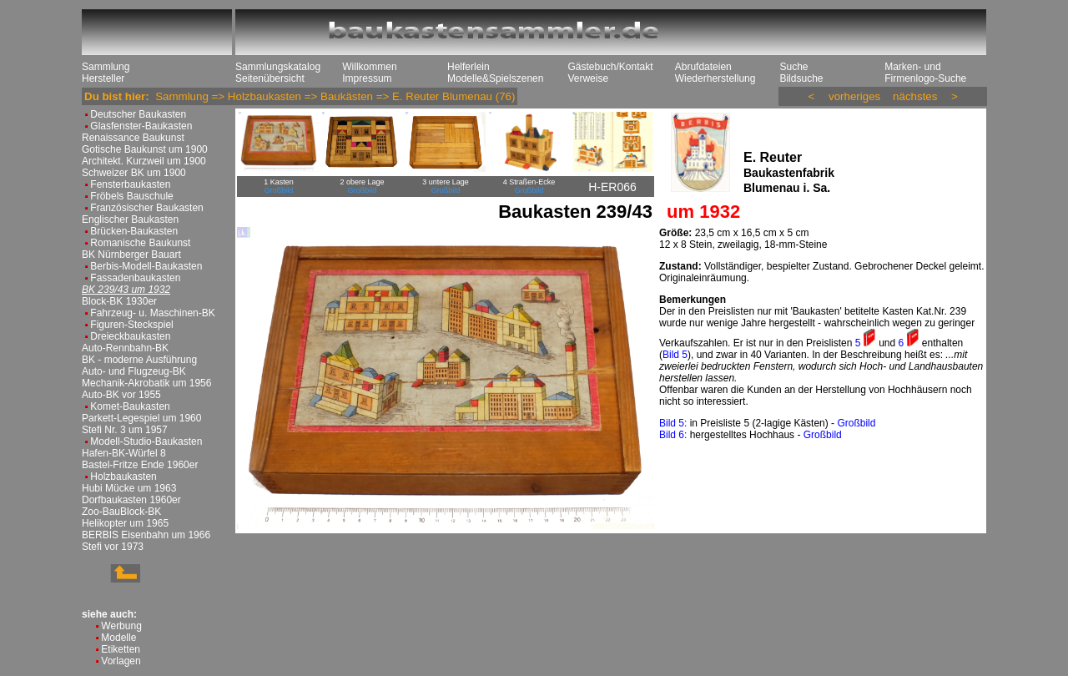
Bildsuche (801, 78)
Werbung (121, 626)
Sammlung (105, 67)
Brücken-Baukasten (134, 231)
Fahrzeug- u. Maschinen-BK (152, 313)
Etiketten (120, 649)
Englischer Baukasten (130, 219)
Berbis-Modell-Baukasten (146, 266)
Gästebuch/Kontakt (609, 67)
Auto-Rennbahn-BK (125, 348)
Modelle (118, 637)
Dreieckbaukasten (130, 336)
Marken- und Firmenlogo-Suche (925, 72)
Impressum (366, 78)
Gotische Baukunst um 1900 (145, 149)
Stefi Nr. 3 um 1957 (125, 430)
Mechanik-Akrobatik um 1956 (146, 383)
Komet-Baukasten (129, 406)
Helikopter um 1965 (125, 523)
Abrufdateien (703, 67)
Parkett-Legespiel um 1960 (141, 418)
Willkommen (369, 67)
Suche (793, 67)
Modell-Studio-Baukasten (146, 441)
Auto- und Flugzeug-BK (134, 371)
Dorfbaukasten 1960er (131, 500)
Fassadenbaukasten (135, 278)
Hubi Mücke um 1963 (129, 488)
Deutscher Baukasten (138, 114)
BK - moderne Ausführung (139, 360)
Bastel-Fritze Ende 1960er (140, 465)
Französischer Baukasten (146, 208)
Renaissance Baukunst (133, 138)
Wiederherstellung (715, 78)
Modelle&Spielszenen (495, 78)
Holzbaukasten (123, 476)
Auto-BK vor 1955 (121, 395)
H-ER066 (612, 187)
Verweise (587, 78)
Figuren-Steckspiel (131, 324)
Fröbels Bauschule (131, 196)
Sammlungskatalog (277, 67)
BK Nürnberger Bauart (131, 254)
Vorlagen (120, 661)
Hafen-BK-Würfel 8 (124, 453)
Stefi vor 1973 (113, 546)
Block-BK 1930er (119, 301)
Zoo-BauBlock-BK (121, 511)
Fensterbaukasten (130, 184)
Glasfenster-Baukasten (141, 126)
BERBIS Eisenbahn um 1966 (146, 535)
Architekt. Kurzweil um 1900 (144, 161)
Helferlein (468, 67)
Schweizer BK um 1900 (134, 173)
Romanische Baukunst (140, 243)
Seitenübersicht (270, 78)
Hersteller (103, 78)
